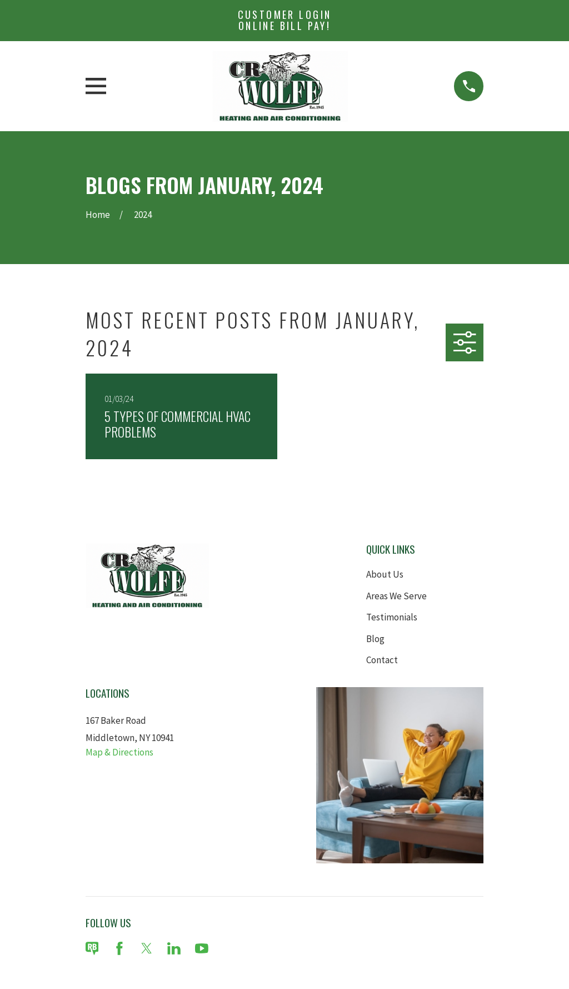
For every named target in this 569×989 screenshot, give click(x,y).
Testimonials (391, 617)
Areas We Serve (396, 596)
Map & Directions (119, 752)
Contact (382, 660)
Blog (375, 639)
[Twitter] (146, 948)
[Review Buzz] (92, 948)
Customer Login (285, 20)
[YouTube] (201, 948)
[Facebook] (119, 948)
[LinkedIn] (174, 948)
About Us (384, 574)
